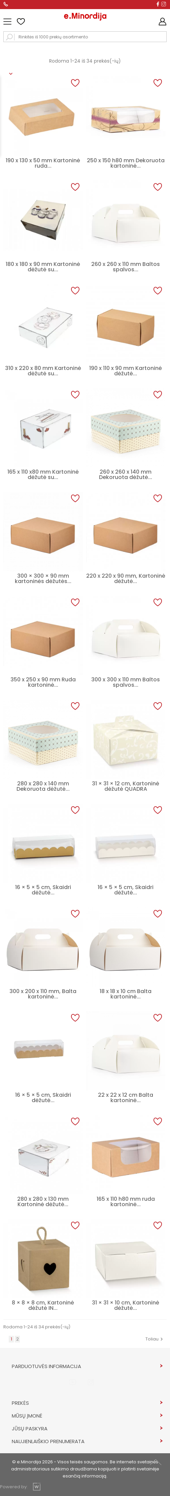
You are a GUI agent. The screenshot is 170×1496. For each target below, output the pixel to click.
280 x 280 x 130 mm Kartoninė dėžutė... (43, 1201)
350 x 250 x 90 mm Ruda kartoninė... (43, 682)
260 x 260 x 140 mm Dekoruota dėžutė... (125, 474)
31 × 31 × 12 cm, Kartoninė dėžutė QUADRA (125, 786)
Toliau (155, 1339)
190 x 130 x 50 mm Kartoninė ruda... (43, 163)
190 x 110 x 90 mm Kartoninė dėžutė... (125, 370)
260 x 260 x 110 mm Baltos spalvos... (125, 266)
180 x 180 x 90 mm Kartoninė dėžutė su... (43, 266)
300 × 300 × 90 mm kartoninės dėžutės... (43, 578)
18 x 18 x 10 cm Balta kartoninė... (125, 993)
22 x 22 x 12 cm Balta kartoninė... (125, 1097)
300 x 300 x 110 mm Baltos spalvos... (125, 682)
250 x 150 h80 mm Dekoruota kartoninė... (126, 163)
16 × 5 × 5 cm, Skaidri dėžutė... (43, 889)
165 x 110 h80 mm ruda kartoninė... (126, 1201)
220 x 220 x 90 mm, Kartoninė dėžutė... (125, 578)
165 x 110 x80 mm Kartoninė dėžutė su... (43, 474)
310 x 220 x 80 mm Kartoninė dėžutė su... (43, 370)
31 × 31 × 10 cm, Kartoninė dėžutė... (125, 1305)
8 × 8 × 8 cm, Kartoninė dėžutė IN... (43, 1305)
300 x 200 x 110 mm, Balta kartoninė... (42, 993)
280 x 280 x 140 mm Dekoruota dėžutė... (43, 786)
